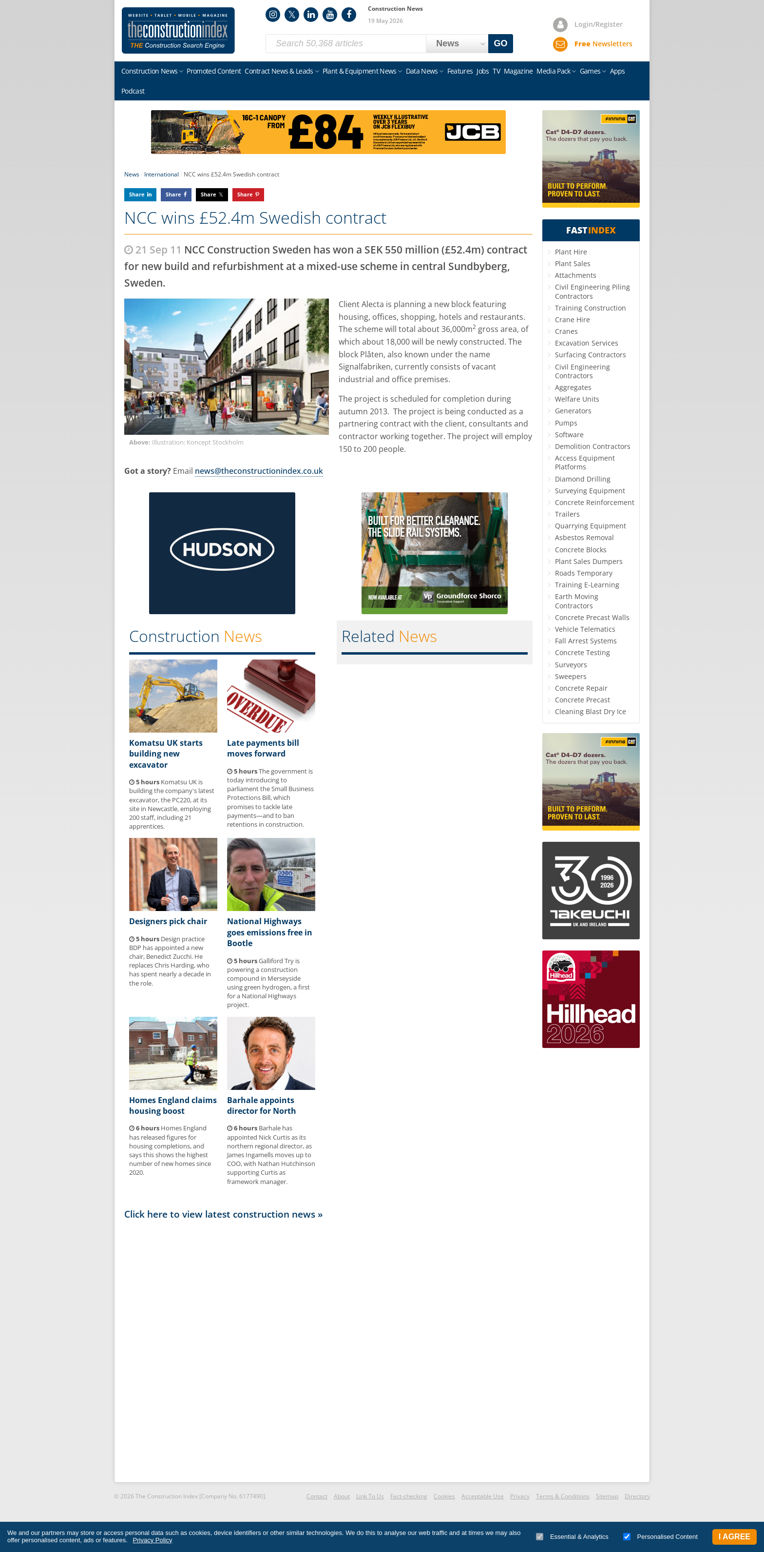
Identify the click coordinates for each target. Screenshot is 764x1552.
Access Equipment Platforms (585, 462)
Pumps (566, 422)
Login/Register (598, 24)
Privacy (520, 1496)
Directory (637, 1496)
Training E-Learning (587, 584)
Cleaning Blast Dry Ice (590, 711)
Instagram (273, 14)
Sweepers (571, 676)
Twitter (292, 14)
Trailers (567, 514)
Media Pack (553, 71)
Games (590, 71)
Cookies (444, 1496)
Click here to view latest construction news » (223, 1214)
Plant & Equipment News (360, 71)
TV (496, 71)
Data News (422, 71)
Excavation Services (586, 343)
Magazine (518, 71)
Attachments (575, 275)
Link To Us (370, 1496)
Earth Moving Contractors (576, 601)
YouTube (330, 14)
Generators (573, 410)
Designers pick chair (168, 921)
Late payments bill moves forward (263, 748)
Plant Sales (573, 263)
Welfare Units (577, 399)
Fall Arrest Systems (586, 640)
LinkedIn (311, 14)
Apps (617, 71)
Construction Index (178, 30)
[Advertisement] (328, 1350)
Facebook (349, 14)
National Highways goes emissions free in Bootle (269, 932)
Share (137, 194)
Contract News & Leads (279, 71)
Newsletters (603, 43)
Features (460, 71)
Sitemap (607, 1496)
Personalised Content (660, 1536)
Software (569, 434)
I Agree (734, 1537)
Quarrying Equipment (590, 525)
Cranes (566, 331)
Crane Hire (572, 319)
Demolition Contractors (592, 446)
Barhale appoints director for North (261, 1105)
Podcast (132, 91)
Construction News (149, 71)
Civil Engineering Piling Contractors (592, 291)
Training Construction (590, 307)
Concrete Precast (582, 699)
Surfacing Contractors (590, 354)
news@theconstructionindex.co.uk (259, 471)
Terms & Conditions (563, 1496)
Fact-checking (408, 1496)
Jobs (483, 71)
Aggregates (573, 387)
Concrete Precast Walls (592, 617)
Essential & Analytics (572, 1536)
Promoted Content (214, 71)
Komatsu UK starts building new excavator (166, 753)
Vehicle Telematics (585, 629)
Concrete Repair (581, 688)
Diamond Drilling (583, 479)
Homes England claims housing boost (173, 1105)
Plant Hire (571, 251)
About (342, 1496)
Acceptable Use (482, 1496)
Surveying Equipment (590, 490)
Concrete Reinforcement (594, 502)
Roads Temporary (583, 573)
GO (501, 43)
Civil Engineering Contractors (582, 371)
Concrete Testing (582, 652)
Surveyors (571, 664)
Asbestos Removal (584, 537)
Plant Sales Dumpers (589, 561)
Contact (316, 1496)
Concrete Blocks (581, 549)
